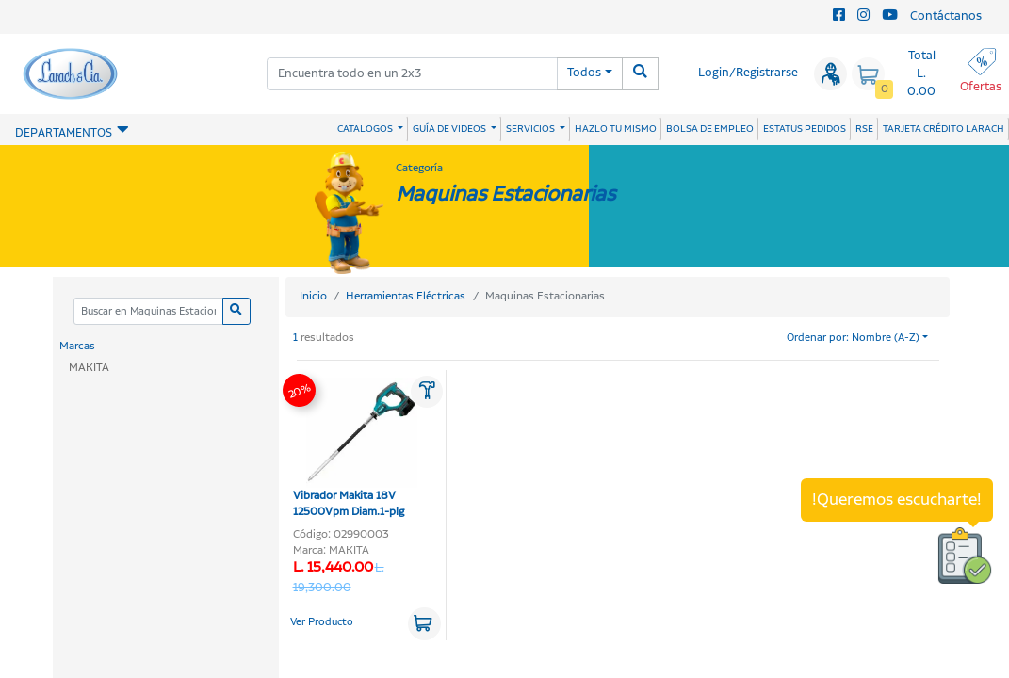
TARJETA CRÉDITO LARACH (943, 129)
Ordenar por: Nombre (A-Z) (853, 338)
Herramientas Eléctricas (405, 296)
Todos (584, 73)
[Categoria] (148, 311)
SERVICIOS (531, 129)
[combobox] (412, 73)
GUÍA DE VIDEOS (450, 129)
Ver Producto (321, 622)
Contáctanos (946, 16)
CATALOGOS (366, 129)
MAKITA (89, 368)
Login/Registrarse (748, 73)
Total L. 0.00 (921, 74)
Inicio (313, 296)
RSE (864, 129)
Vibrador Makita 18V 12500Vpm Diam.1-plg (355, 449)
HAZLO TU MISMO (616, 129)
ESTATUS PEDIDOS (804, 129)
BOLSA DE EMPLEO (710, 129)
